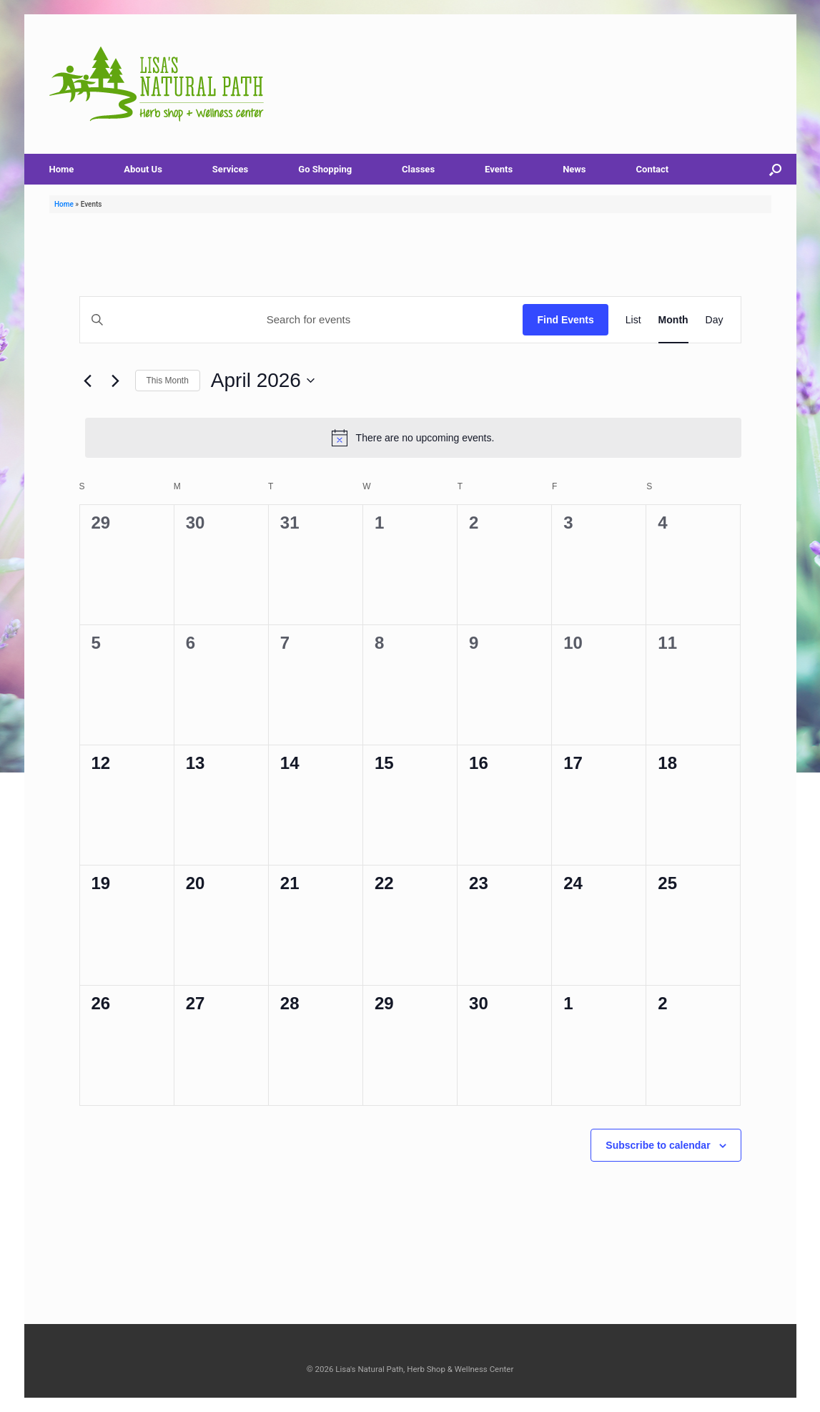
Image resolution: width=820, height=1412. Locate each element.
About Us (143, 169)
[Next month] (115, 380)
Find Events (565, 319)
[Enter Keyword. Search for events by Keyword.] (301, 320)
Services (230, 169)
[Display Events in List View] (633, 320)
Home (61, 169)
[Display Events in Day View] (714, 320)
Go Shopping (325, 169)
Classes (418, 169)
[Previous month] (88, 380)
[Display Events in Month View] (673, 320)
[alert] (413, 438)
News (574, 169)
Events (499, 169)
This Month (168, 381)
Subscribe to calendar (658, 1145)
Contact (652, 169)
